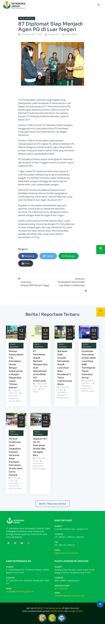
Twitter (48, 256)
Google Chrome (76, 611)
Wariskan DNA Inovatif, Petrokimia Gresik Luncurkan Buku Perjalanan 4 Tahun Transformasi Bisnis (64, 368)
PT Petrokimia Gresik (51, 608)
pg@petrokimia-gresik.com (66, 553)
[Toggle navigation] (98, 5)
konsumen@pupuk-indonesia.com (69, 595)
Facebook (28, 256)
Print (26, 263)
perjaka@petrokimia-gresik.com (20, 591)
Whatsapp (68, 256)
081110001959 (61, 588)
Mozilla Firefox (57, 611)
